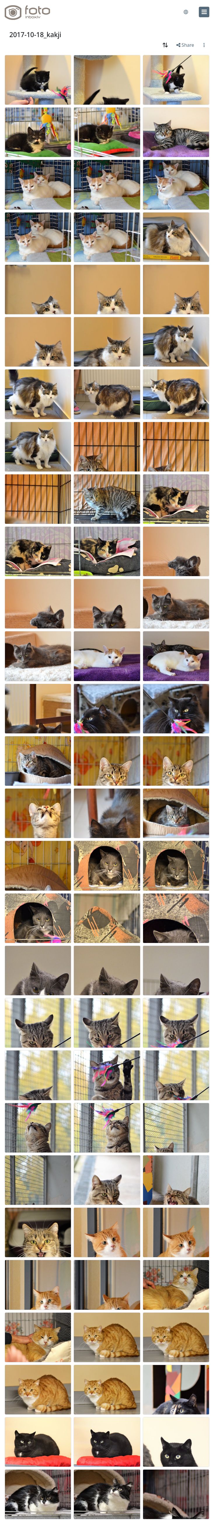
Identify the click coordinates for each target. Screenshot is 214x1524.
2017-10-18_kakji (35, 34)
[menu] (204, 12)
